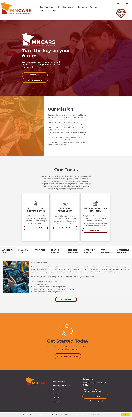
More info (96, 415)
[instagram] (120, 6)
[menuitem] (47, 7)
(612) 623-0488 (93, 389)
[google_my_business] (127, 3)
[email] (118, 3)
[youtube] (122, 3)
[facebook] (114, 3)
